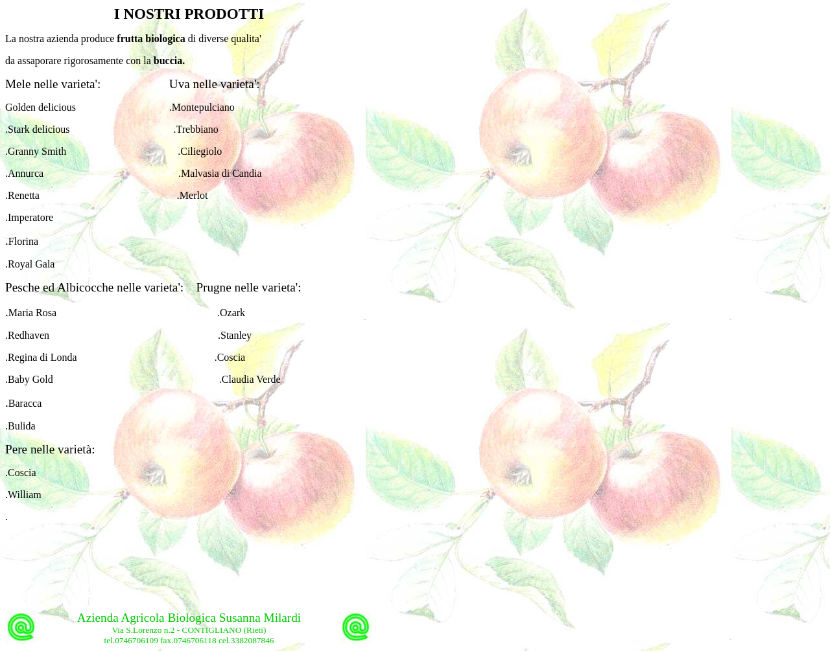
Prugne (213, 287)
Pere (16, 449)
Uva (178, 84)
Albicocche (85, 287)
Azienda (99, 617)
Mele (17, 84)
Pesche (22, 287)
